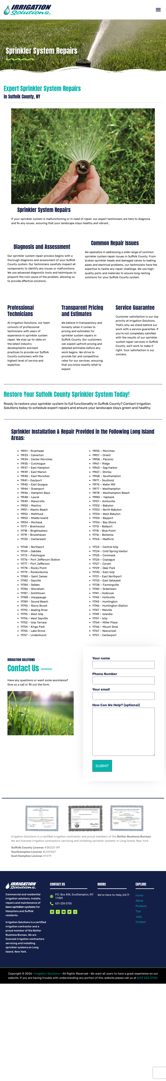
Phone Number (123, 677)
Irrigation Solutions (48, 973)
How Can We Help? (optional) (123, 730)
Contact (140, 922)
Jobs (139, 916)
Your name (123, 661)
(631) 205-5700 (147, 978)
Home (139, 895)
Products (141, 906)
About (139, 900)
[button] (158, 10)
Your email (123, 692)
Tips (138, 911)
